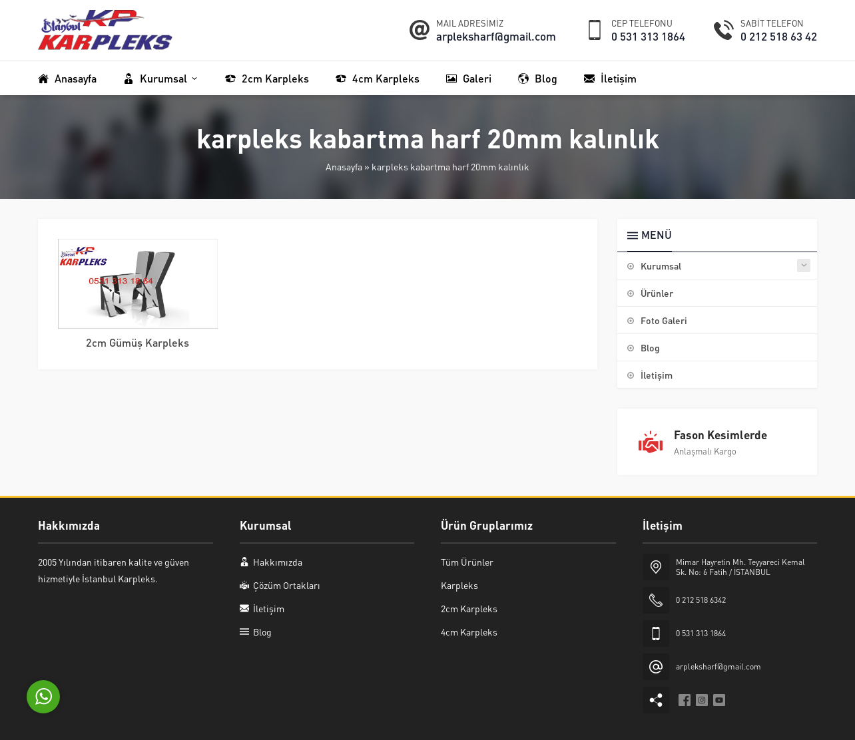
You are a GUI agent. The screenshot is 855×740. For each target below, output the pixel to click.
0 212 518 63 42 (778, 36)
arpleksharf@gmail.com (496, 36)
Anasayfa (344, 166)
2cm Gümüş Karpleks (137, 342)
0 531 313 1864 (648, 36)
